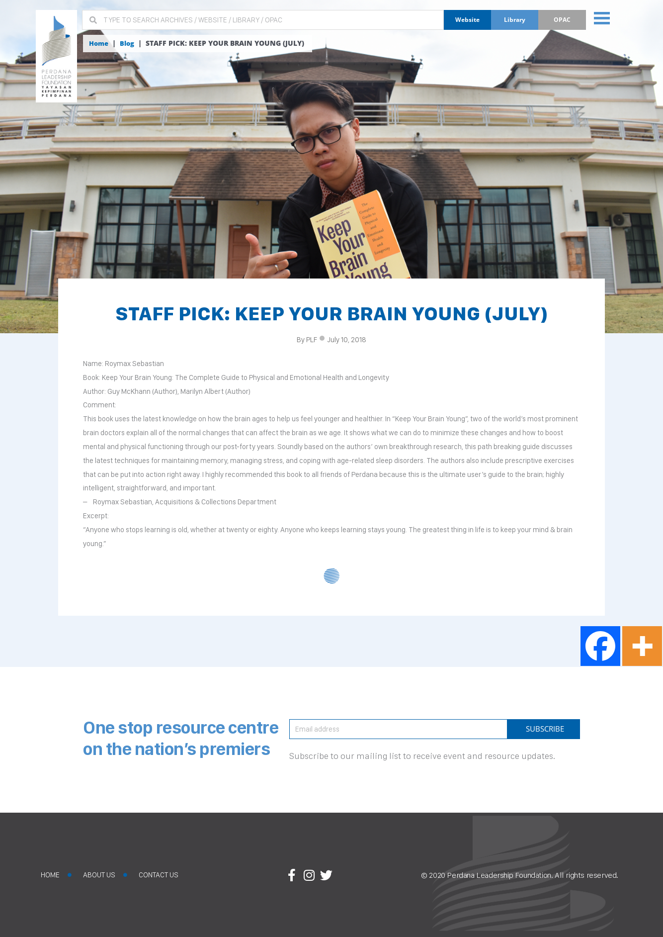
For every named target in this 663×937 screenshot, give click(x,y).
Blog (129, 43)
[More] (642, 646)
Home (99, 43)
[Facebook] (600, 646)
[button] (601, 18)
